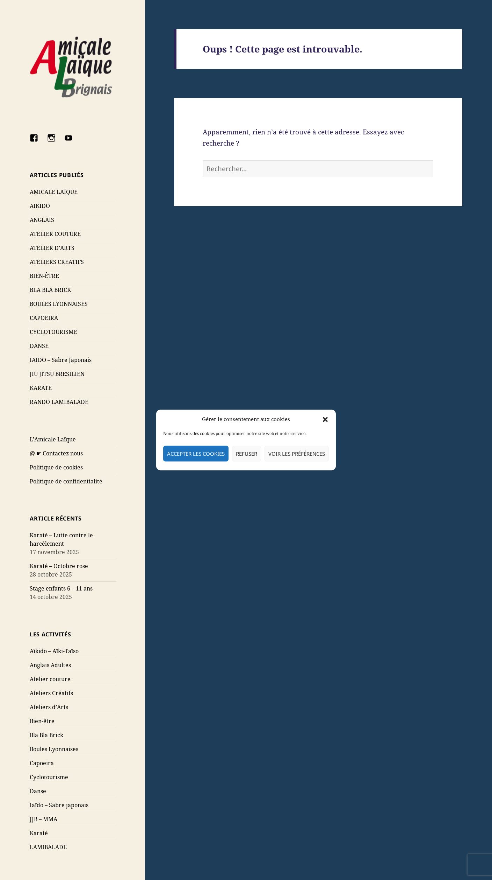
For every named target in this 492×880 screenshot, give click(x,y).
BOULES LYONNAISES (59, 304)
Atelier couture (50, 679)
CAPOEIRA (44, 318)
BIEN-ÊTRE (44, 276)
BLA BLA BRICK (50, 290)
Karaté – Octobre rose (59, 566)
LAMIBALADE (48, 847)
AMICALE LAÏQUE (54, 192)
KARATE (41, 388)
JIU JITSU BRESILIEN (57, 374)
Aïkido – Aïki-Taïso (54, 651)
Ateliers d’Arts (49, 707)
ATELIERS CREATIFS (57, 262)
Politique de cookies (56, 467)
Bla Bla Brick (46, 735)
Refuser (246, 453)
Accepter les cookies (196, 453)
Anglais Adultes (50, 665)
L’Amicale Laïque (53, 439)
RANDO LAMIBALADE (59, 402)
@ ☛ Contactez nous (56, 453)
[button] (325, 419)
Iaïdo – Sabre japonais (59, 805)
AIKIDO (40, 206)
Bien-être (42, 721)
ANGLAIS (42, 220)
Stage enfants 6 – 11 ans (61, 588)
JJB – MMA (43, 819)
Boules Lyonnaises (54, 749)
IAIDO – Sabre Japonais (61, 360)
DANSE (39, 346)
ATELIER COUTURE (55, 234)
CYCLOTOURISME (53, 332)
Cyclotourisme (49, 777)
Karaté (39, 833)
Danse (38, 791)
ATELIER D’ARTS (52, 248)
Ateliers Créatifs (51, 693)
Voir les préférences (296, 453)
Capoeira (42, 763)
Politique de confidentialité (66, 481)
